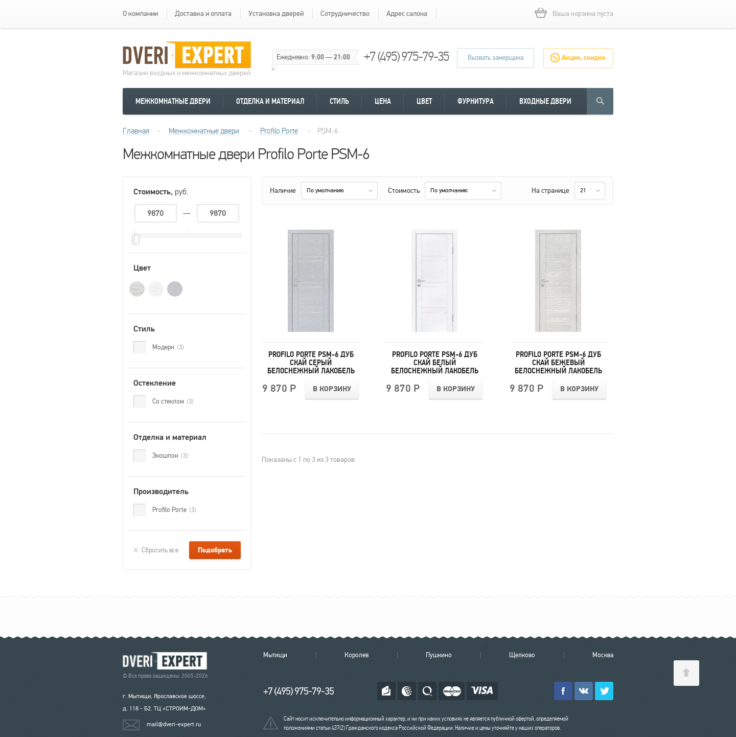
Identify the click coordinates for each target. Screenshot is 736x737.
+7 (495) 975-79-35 (406, 56)
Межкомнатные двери (173, 101)
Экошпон (170, 456)
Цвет (424, 101)
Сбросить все (160, 550)
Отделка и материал (270, 101)
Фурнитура (475, 101)
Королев (356, 655)
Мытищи (275, 655)
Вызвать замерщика (495, 58)
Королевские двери (167, 661)
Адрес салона (406, 13)
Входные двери (545, 101)
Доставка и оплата (203, 13)
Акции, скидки (583, 58)
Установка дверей (276, 13)
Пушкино (439, 655)
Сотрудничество (345, 13)
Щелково (522, 655)
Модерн (168, 347)
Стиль (339, 101)
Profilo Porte (174, 510)
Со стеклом (173, 401)
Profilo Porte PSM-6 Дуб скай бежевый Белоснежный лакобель (558, 362)
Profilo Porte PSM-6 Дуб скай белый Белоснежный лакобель (434, 362)
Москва (602, 655)
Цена (383, 101)
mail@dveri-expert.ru (174, 724)
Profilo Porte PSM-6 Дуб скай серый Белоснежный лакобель (311, 362)
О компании (140, 13)
